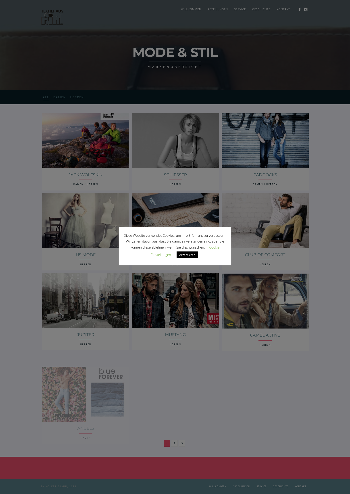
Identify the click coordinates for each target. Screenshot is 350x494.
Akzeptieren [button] (187, 255)
